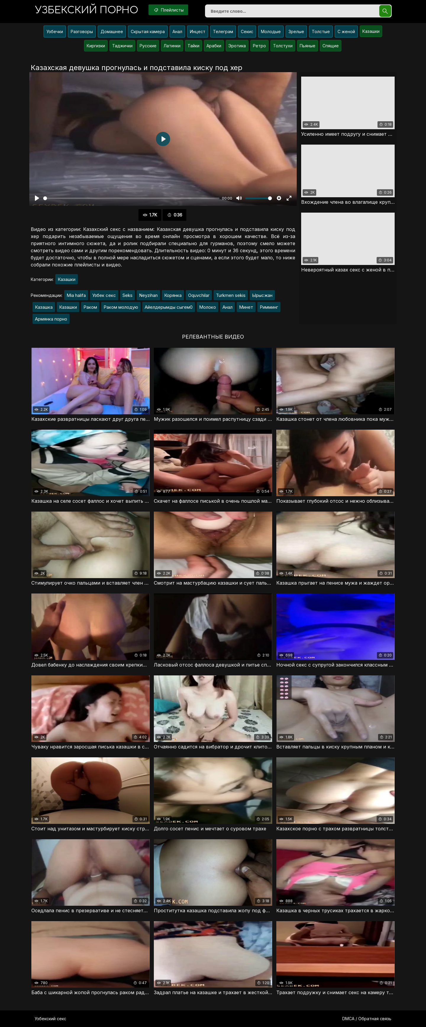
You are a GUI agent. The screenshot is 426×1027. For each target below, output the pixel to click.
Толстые (321, 31)
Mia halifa (76, 295)
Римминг (269, 307)
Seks (127, 295)
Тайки (193, 45)
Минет (246, 307)
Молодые (271, 31)
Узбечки (54, 31)
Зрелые (296, 31)
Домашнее (112, 31)
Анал (177, 31)
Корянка (173, 295)
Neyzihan (148, 295)
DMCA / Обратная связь (366, 1018)
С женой (346, 31)
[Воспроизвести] (37, 198)
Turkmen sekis (231, 295)
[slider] (131, 198)
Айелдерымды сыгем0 (169, 307)
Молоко (207, 307)
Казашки (371, 31)
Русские (148, 45)
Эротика (237, 45)
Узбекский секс (50, 1018)
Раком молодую (121, 307)
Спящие (330, 45)
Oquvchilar (198, 295)
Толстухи (283, 45)
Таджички (122, 45)
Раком (90, 307)
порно (86, 10)
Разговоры (82, 31)
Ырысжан (262, 295)
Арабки (213, 45)
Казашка (44, 307)
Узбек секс (104, 295)
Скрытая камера (148, 31)
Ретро (259, 45)
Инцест (197, 31)
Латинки (172, 45)
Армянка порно (51, 319)
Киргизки (96, 45)
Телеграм (223, 31)
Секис (247, 31)
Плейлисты (168, 9)
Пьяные (307, 45)
